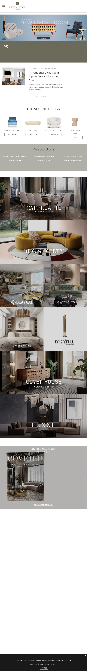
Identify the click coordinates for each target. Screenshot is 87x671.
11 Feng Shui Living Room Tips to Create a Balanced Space (44, 82)
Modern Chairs (14, 166)
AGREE (44, 668)
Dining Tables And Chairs (14, 162)
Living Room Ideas (35, 74)
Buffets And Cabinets (72, 166)
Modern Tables (43, 166)
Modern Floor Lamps (72, 162)
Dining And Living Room (43, 162)
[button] (84, 484)
